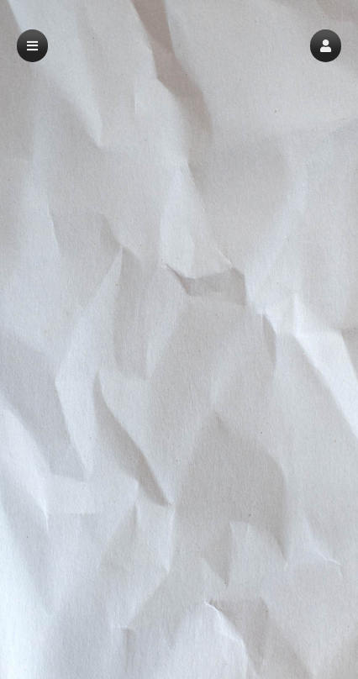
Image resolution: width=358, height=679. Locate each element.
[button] (325, 45)
